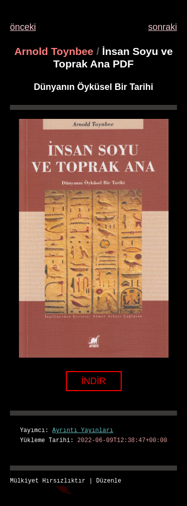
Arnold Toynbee (54, 51)
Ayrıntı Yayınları (82, 431)
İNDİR (93, 381)
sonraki (162, 27)
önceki (23, 27)
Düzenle (108, 481)
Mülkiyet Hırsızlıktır (47, 481)
